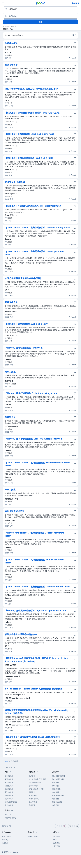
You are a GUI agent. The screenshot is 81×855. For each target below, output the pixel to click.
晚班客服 (55, 782)
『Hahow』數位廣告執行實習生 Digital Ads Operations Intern (35, 610)
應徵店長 (32, 805)
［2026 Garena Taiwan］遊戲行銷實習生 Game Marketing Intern (37, 227)
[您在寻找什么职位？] (40, 9)
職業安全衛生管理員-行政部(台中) (21, 634)
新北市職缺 (9, 782)
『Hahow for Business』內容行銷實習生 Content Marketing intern (34, 534)
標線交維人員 (11, 302)
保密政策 (56, 846)
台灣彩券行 (56, 805)
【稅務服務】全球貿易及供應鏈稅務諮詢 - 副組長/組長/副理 (33, 206)
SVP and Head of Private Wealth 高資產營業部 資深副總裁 (33, 689)
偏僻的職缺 (9, 786)
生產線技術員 (11, 43)
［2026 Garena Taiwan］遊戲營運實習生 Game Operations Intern (34, 253)
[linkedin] (76, 826)
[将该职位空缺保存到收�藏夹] (75, 65)
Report (72, 58)
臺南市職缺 (9, 795)
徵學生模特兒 (34, 786)
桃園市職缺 (9, 799)
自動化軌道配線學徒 (14, 511)
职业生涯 (5, 843)
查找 (40, 22)
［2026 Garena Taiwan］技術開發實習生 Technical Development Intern (37, 464)
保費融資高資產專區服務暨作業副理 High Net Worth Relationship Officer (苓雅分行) (36, 712)
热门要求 (11, 767)
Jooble (15, 852)
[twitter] (70, 826)
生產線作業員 (34, 799)
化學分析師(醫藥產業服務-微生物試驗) (23, 278)
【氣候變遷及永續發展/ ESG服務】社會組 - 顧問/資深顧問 (32, 737)
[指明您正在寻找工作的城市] (40, 16)
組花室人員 (10, 417)
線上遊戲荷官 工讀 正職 (37, 779)
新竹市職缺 (9, 792)
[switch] (74, 35)
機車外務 (55, 786)
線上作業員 (33, 802)
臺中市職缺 (9, 779)
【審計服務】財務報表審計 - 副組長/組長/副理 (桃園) (30, 134)
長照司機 (32, 792)
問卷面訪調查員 (58, 795)
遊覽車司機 (56, 789)
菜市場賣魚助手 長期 (36, 789)
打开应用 (75, 3)
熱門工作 (8, 814)
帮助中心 (5, 840)
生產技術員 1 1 (11, 65)
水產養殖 (32, 776)
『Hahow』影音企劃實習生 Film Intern (24, 348)
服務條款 (56, 843)
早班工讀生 (10, 489)
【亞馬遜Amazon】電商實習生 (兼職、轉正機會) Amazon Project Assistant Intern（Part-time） (36, 660)
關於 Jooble (6, 836)
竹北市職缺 (9, 805)
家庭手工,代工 (57, 802)
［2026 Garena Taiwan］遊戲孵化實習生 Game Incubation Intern (37, 586)
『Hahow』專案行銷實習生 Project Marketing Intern (31, 393)
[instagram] (63, 826)
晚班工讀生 (10, 371)
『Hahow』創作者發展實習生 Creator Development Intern (34, 439)
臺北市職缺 (9, 776)
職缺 (55, 840)
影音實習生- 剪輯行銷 (15, 182)
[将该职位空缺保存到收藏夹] (75, 43)
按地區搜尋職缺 (10, 818)
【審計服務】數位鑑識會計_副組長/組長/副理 (26, 324)
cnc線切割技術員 (35, 782)
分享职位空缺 (32, 836)
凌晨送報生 (33, 795)
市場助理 (55, 792)
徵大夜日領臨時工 (58, 776)
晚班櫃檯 (55, 799)
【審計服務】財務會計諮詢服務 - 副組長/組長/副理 (29, 158)
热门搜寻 (56, 836)
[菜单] (3, 3)
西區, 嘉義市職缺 (11, 802)
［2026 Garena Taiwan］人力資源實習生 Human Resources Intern (35, 561)
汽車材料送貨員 (58, 779)
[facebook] (57, 826)
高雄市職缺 (9, 789)
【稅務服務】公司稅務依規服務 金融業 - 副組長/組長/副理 (32, 112)
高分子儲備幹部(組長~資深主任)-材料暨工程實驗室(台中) (31, 89)
